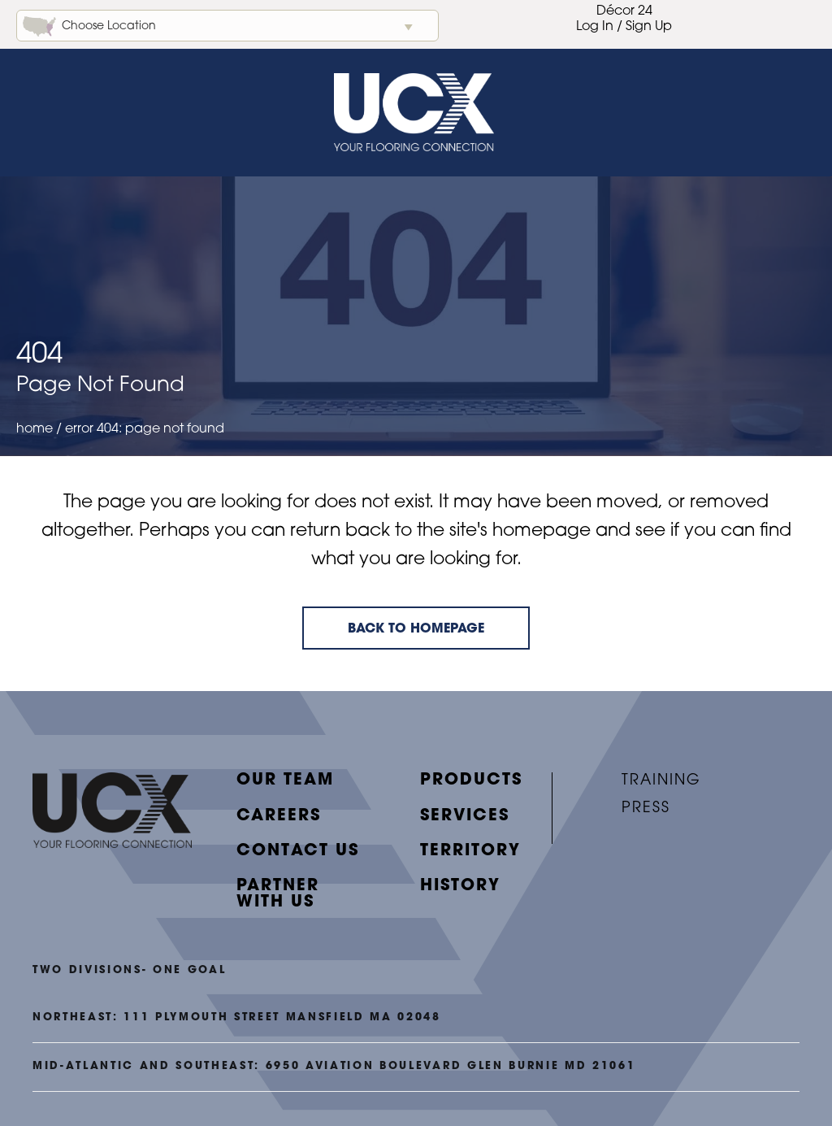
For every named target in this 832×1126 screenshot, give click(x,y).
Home (34, 439)
